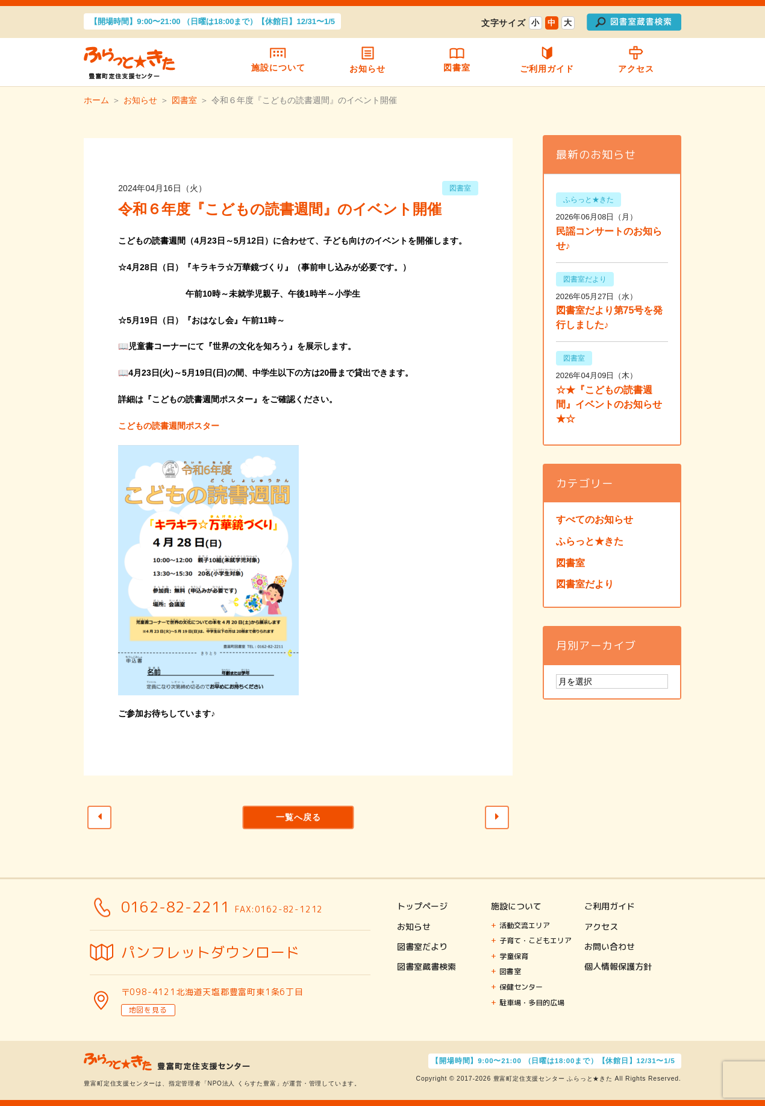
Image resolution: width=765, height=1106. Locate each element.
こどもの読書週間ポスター (168, 426)
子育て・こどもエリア (535, 940)
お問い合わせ (609, 946)
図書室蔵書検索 (426, 966)
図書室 (457, 62)
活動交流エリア (524, 925)
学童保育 (513, 956)
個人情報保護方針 (618, 966)
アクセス (636, 63)
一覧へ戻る (298, 817)
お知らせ (368, 62)
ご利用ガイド (547, 62)
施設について (278, 62)
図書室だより (585, 584)
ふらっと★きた (589, 541)
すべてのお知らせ (594, 519)
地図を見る (148, 1010)
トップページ (422, 906)
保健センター (521, 987)
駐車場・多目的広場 (531, 1002)
